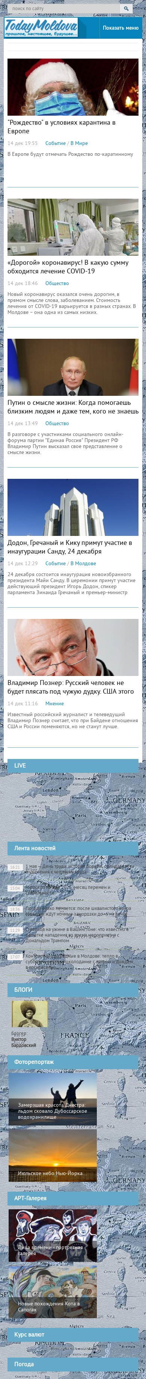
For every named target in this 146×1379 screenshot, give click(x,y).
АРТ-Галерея (30, 1198)
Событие (55, 143)
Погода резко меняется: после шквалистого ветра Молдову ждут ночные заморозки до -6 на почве (69, 911)
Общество (57, 284)
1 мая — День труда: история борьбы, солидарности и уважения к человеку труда (71, 869)
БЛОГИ (23, 990)
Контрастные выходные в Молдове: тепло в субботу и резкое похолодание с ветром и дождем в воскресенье (70, 962)
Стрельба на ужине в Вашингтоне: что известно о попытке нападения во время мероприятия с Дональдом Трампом (68, 935)
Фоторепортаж (34, 1062)
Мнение (54, 704)
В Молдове (83, 564)
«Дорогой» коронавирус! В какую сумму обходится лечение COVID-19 (68, 267)
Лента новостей (35, 848)
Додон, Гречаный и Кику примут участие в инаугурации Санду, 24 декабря (70, 547)
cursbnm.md (89, 1348)
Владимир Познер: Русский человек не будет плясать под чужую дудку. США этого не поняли (71, 692)
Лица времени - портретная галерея (50, 1251)
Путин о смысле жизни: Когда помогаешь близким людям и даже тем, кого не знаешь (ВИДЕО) (73, 412)
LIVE (20, 766)
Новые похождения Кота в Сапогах (49, 1307)
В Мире (79, 143)
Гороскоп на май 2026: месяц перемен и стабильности (59, 890)
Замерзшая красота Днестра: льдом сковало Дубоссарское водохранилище (52, 1111)
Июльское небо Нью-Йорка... (52, 1174)
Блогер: (23, 1040)
